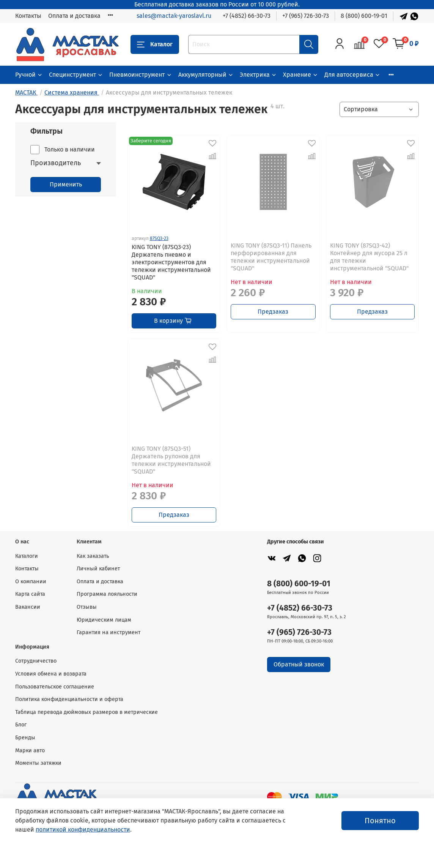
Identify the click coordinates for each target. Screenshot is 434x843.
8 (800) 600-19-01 (364, 15)
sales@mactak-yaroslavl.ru (174, 15)
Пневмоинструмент (140, 74)
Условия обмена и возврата (50, 674)
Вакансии (27, 607)
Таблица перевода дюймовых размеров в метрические (86, 712)
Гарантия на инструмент (108, 632)
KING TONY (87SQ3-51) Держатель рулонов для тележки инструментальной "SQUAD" (171, 460)
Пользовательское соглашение (54, 687)
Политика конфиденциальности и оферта (69, 699)
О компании (30, 581)
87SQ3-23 (159, 238)
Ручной (29, 74)
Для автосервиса (352, 74)
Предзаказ (273, 311)
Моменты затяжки (38, 763)
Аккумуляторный (206, 74)
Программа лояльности (107, 594)
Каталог (155, 44)
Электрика (258, 74)
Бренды (25, 737)
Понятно (380, 820)
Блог (21, 724)
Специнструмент (76, 74)
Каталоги (26, 556)
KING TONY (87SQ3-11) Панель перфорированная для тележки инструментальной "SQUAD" (271, 257)
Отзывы (87, 607)
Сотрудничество (36, 661)
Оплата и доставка (74, 15)
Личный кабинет (98, 568)
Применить (66, 184)
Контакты (28, 15)
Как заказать (93, 556)
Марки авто (30, 750)
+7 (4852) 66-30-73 (246, 15)
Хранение (300, 74)
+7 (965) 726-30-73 (305, 15)
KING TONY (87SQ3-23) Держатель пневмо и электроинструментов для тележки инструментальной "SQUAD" (171, 262)
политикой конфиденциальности (83, 829)
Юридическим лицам (104, 620)
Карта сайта (30, 594)
